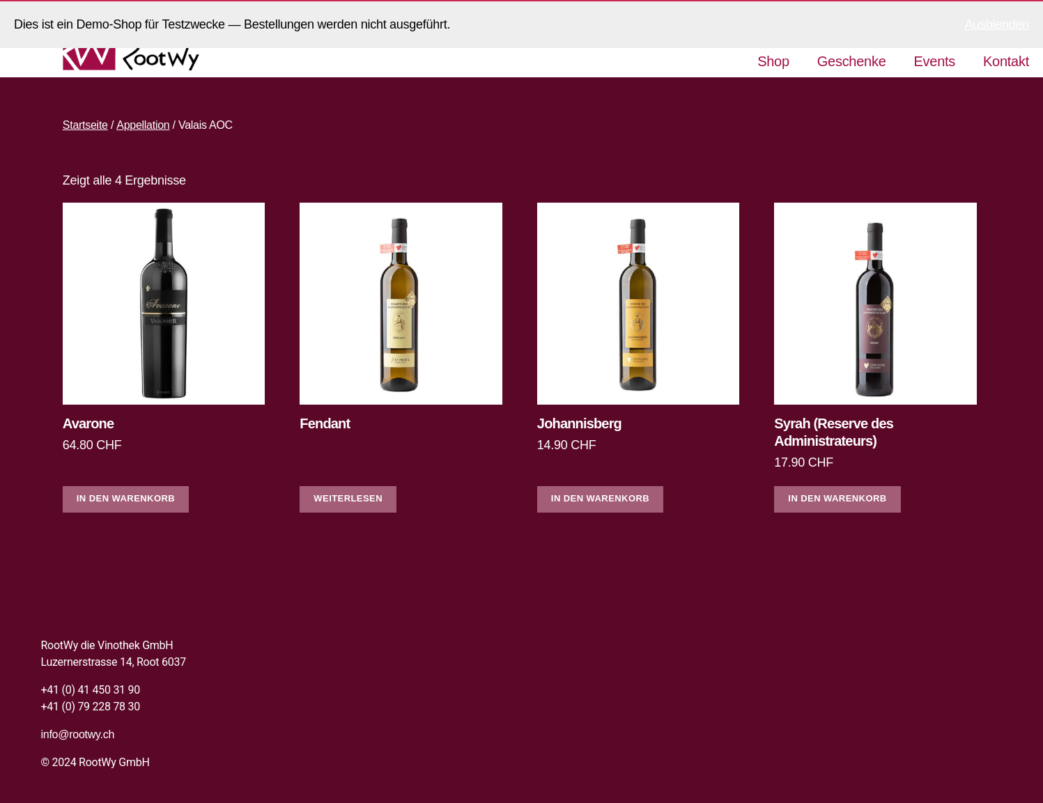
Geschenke (851, 61)
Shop (773, 61)
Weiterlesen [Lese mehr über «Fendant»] (348, 498)
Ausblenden (997, 24)
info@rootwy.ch (78, 734)
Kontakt (1006, 61)
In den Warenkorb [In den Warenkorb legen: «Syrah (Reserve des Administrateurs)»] (837, 498)
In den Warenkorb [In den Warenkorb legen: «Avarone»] (126, 498)
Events (935, 61)
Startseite (85, 125)
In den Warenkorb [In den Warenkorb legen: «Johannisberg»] (600, 498)
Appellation (142, 125)
